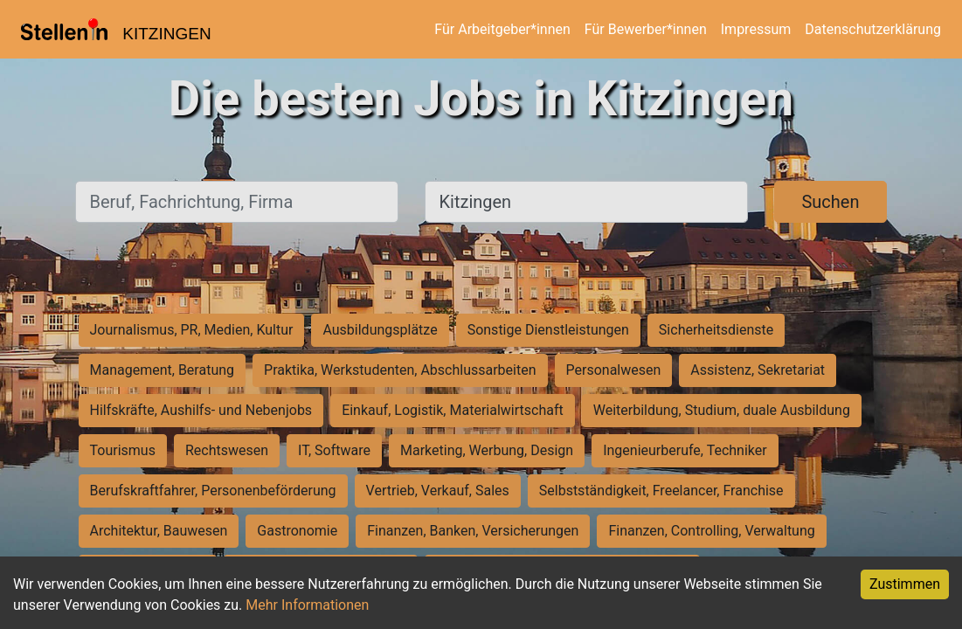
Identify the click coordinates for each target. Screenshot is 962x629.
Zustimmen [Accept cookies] (904, 584)
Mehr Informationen (307, 605)
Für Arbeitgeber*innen (502, 29)
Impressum (756, 29)
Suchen (830, 201)
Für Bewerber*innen (646, 29)
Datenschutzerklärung (873, 29)
